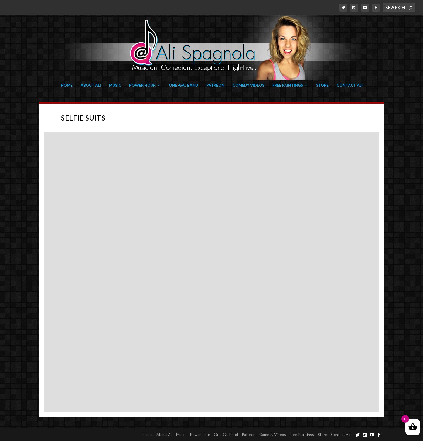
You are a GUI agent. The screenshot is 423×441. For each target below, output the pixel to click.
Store (322, 85)
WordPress (122, 434)
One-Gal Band (183, 85)
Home (67, 85)
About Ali (91, 85)
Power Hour (142, 85)
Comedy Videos (248, 85)
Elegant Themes (74, 434)
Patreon (215, 85)
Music (115, 85)
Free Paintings (287, 85)
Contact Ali (350, 85)
